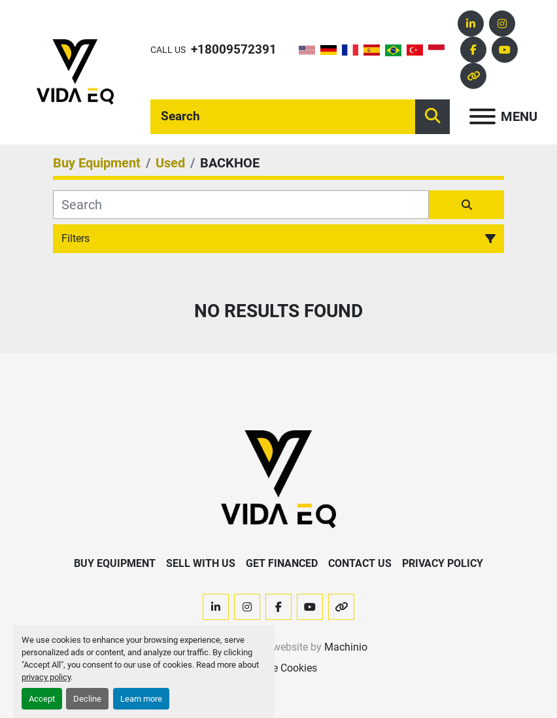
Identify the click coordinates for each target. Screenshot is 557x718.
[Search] (282, 116)
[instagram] (502, 23)
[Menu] (482, 116)
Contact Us (360, 563)
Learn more (141, 699)
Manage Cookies (278, 668)
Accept (42, 699)
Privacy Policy (442, 563)
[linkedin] (471, 23)
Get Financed (282, 563)
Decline (87, 699)
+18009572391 (234, 49)
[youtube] (505, 50)
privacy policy (46, 677)
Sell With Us (200, 563)
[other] (473, 76)
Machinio (345, 647)
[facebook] (473, 50)
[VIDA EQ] (278, 479)
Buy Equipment (115, 563)
